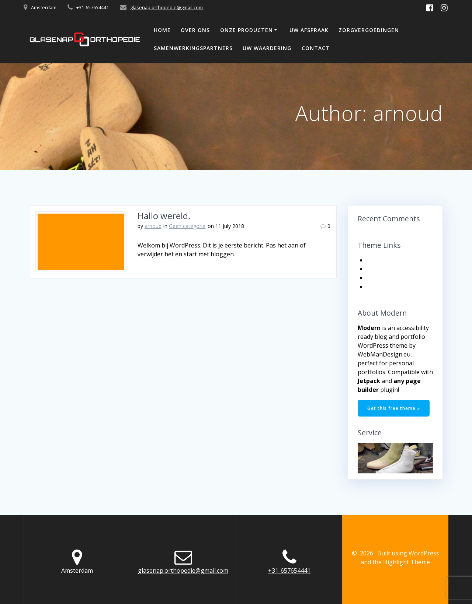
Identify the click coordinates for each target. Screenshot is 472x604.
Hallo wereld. (164, 216)
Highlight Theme (406, 562)
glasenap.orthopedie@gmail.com (166, 7)
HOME (162, 30)
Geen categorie (187, 225)
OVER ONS (195, 30)
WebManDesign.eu (384, 354)
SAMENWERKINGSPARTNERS (193, 48)
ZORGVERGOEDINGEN (369, 30)
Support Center (390, 286)
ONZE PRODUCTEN (246, 30)
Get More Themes (393, 278)
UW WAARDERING (267, 48)
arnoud (153, 225)
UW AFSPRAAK (309, 30)
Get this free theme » (393, 408)
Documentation (390, 269)
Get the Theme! (389, 260)
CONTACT (316, 48)
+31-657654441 (289, 570)
